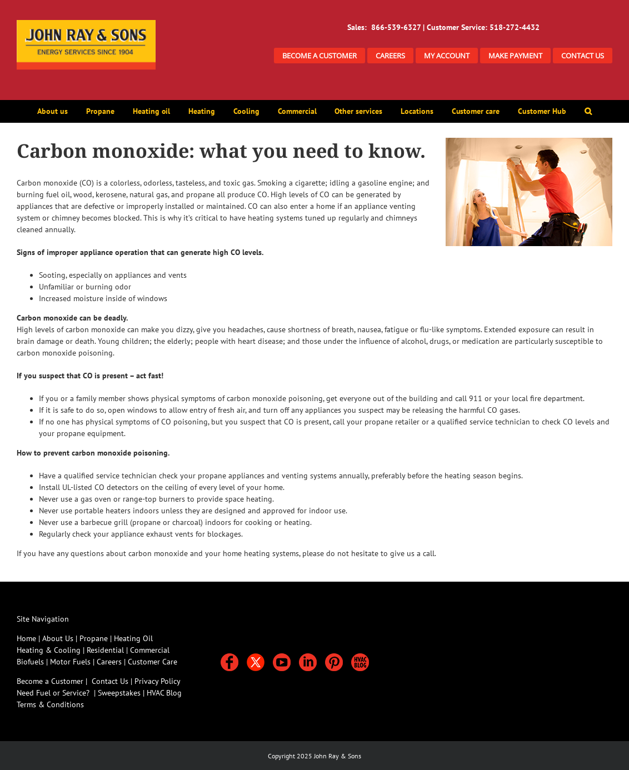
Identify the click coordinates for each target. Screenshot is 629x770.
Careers (110, 662)
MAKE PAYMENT (515, 56)
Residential (106, 650)
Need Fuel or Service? (53, 693)
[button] (588, 111)
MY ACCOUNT (447, 56)
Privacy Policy (157, 681)
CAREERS (390, 56)
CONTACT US (582, 56)
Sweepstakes (120, 693)
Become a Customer (50, 681)
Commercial (149, 650)
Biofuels (31, 662)
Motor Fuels (70, 662)
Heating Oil (133, 638)
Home (26, 638)
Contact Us (110, 681)
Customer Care (152, 662)
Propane (94, 638)
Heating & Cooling (49, 650)
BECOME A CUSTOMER (319, 56)
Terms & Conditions (50, 704)
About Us (57, 638)
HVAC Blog (164, 693)
